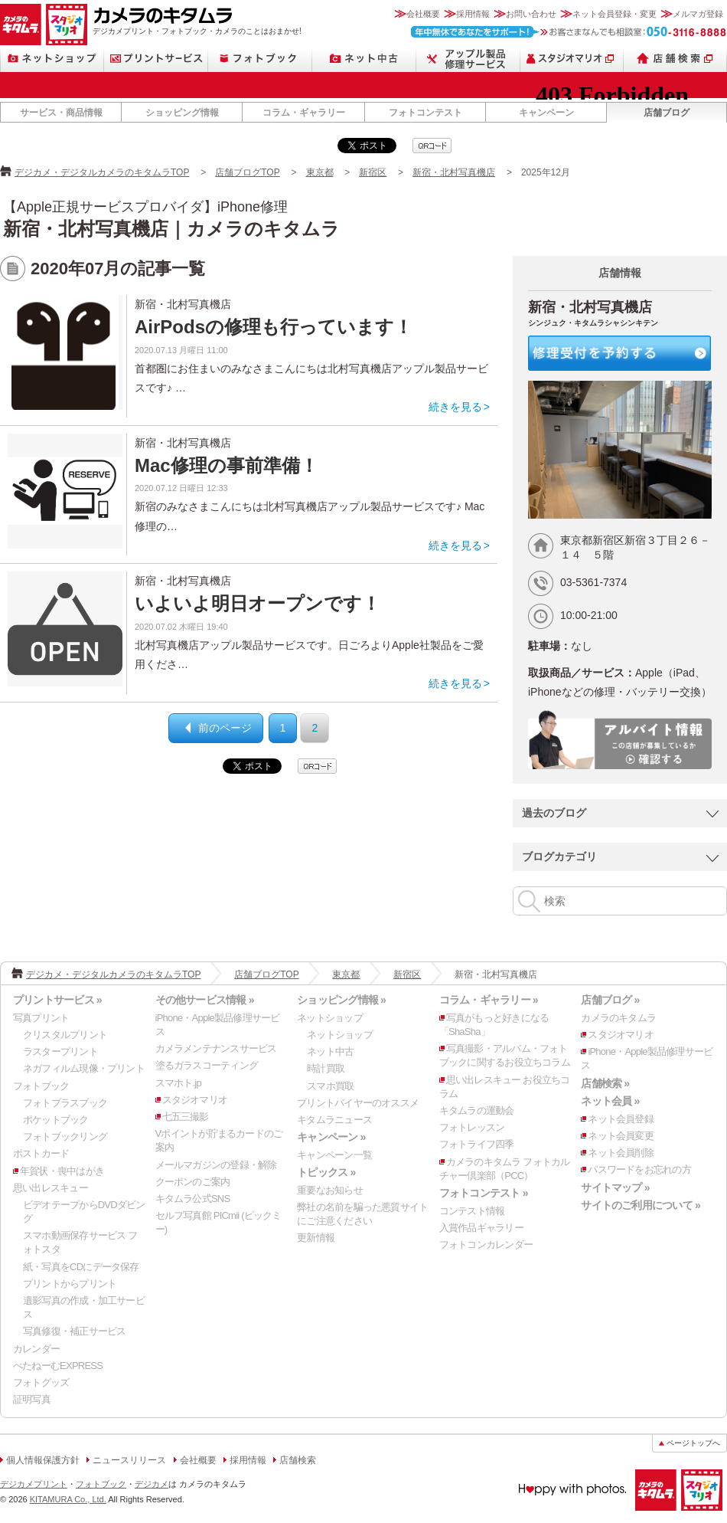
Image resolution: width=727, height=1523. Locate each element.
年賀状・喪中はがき (62, 1171)
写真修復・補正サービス (74, 1331)
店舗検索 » (605, 1083)
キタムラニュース (334, 1119)
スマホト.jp (178, 1083)
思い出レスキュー (50, 1188)
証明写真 (32, 1399)
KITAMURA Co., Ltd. (68, 1499)
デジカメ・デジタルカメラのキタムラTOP (102, 172)
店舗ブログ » (610, 1000)
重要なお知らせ (330, 1190)
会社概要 (423, 13)
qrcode (432, 145)
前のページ (225, 728)
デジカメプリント (33, 1484)
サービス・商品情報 (61, 112)
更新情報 (315, 1237)
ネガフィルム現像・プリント (84, 1068)
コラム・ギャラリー (303, 112)
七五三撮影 (185, 1116)
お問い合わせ (531, 13)
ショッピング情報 (182, 112)
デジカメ (151, 1484)
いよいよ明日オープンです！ (257, 603)
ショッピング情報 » (341, 1000)
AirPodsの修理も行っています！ (273, 326)
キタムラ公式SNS (192, 1198)
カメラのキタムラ (20, 24)
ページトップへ (693, 1443)
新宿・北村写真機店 (453, 172)
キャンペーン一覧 (334, 1155)
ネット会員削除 (621, 1152)
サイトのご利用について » (640, 1205)
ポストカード (41, 1153)
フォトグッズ (41, 1382)
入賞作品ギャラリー (481, 1227)
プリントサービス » (57, 1000)
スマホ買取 (330, 1086)
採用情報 (473, 13)
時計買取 (325, 1068)
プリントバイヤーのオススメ (358, 1103)
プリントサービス (156, 58)
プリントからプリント (69, 1283)
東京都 (320, 172)
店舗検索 (675, 58)
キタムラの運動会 (476, 1110)
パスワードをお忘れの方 (639, 1169)
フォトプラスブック (65, 1103)
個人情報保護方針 (43, 1460)
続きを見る (455, 407)
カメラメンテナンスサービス (216, 1048)
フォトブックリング (65, 1136)
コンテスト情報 (472, 1211)
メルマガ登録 (698, 13)
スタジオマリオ (66, 24)
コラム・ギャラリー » (488, 1000)
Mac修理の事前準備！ (226, 465)
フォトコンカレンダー (486, 1244)
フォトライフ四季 (476, 1144)
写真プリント (41, 1018)
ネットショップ (52, 58)
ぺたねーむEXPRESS (58, 1365)
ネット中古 (364, 58)
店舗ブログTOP (247, 172)
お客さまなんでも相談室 (569, 32)
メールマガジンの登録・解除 (216, 1165)
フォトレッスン (472, 1127)
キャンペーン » (331, 1137)
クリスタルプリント (65, 1034)
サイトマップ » (615, 1187)
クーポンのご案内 (192, 1181)
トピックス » (326, 1172)
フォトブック (260, 58)
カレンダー (36, 1348)
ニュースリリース (129, 1460)
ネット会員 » (610, 1101)
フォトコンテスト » (483, 1193)
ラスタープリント (60, 1051)
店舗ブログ (667, 112)
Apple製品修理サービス (468, 58)
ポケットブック (56, 1119)
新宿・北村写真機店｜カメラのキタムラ (171, 228)
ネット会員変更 (621, 1135)
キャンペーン (546, 112)
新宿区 (372, 172)
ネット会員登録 (621, 1119)
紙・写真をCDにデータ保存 (81, 1266)
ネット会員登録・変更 (614, 13)
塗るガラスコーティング (206, 1065)
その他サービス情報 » (204, 1000)
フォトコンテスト (425, 112)
